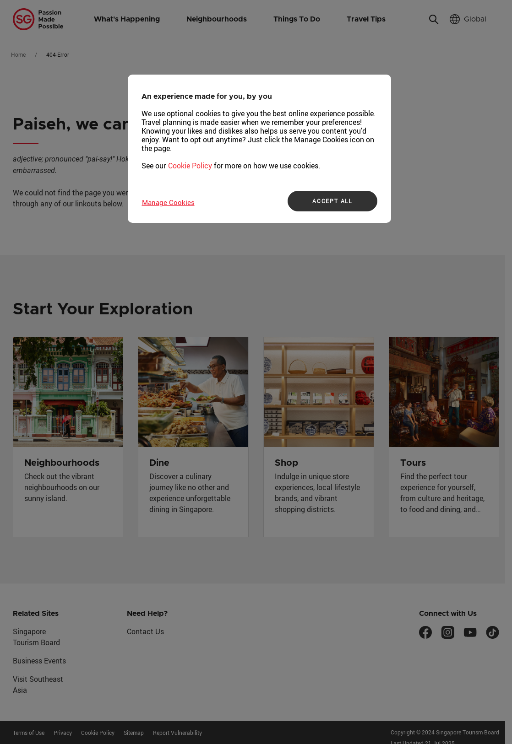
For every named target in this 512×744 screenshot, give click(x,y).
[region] (259, 149)
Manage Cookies (168, 202)
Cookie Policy (190, 166)
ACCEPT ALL (332, 201)
